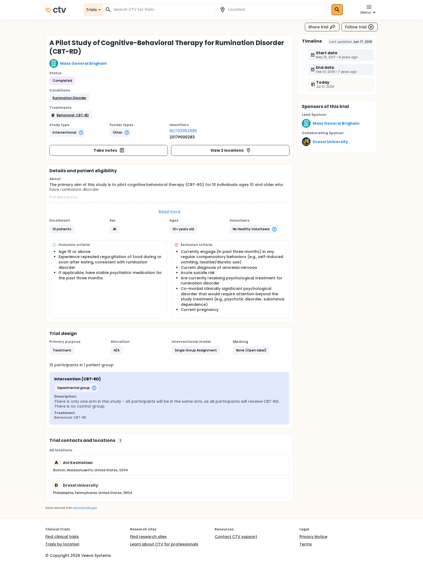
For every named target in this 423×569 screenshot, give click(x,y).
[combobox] (163, 10)
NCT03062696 (183, 130)
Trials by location (62, 544)
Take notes (109, 150)
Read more (169, 211)
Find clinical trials (62, 536)
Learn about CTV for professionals (164, 544)
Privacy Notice (313, 536)
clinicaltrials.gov (85, 508)
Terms (305, 544)
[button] (69, 98)
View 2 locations (230, 150)
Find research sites (148, 536)
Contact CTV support (236, 536)
